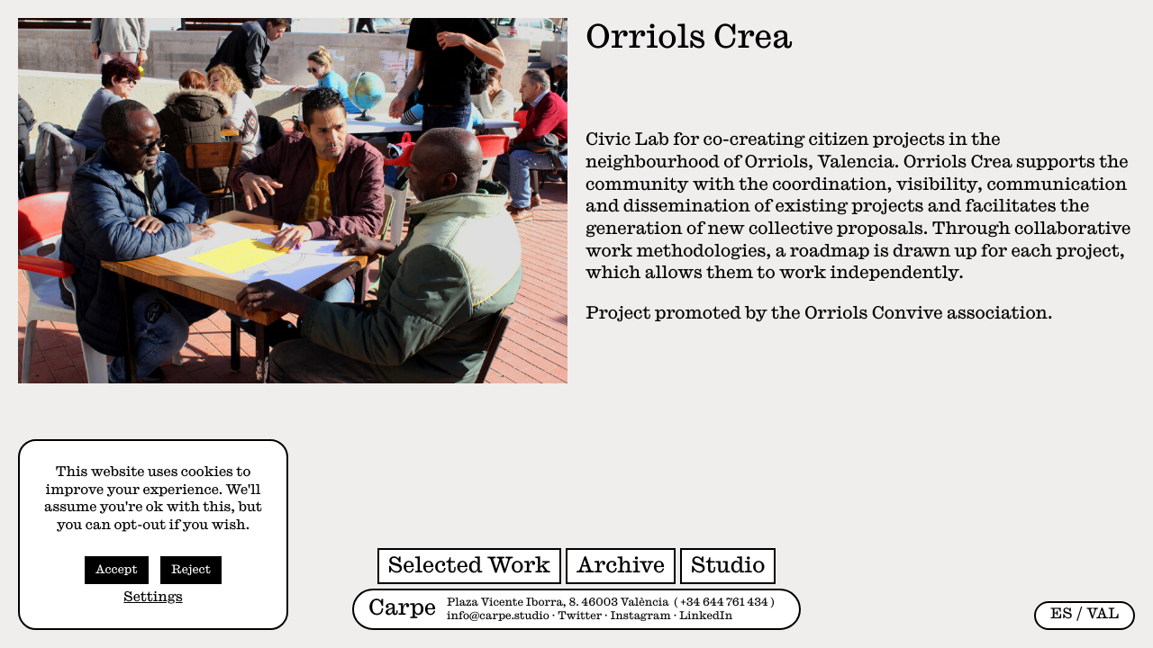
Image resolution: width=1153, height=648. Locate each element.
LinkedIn (705, 615)
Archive (620, 565)
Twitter (580, 615)
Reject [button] (191, 570)
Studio (728, 565)
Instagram (641, 615)
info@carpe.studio (498, 615)
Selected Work (469, 565)
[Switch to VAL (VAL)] (1102, 614)
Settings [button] (152, 597)
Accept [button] (116, 570)
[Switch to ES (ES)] (1061, 614)
